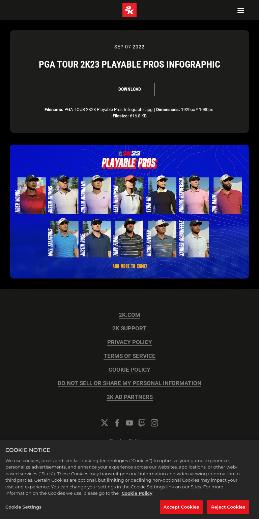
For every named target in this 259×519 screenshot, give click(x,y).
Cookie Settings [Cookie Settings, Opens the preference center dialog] (23, 511)
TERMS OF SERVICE (129, 356)
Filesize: (121, 115)
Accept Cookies (181, 511)
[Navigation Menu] (241, 10)
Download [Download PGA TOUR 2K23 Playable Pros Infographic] (129, 89)
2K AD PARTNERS (130, 397)
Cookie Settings (129, 441)
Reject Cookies (228, 511)
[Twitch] (142, 423)
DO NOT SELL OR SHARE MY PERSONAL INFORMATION (129, 383)
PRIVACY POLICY (129, 342)
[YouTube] (129, 423)
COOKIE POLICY (129, 370)
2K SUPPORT (129, 328)
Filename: (54, 109)
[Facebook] (117, 423)
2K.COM (129, 315)
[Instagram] (154, 423)
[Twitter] (104, 423)
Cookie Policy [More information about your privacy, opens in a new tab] (136, 497)
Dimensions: (168, 109)
